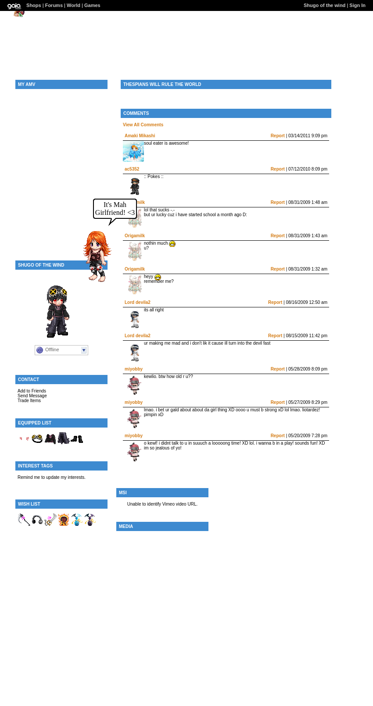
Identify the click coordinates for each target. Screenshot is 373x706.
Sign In (357, 5)
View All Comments (143, 124)
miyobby (134, 369)
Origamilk (135, 235)
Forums (54, 5)
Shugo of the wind (324, 5)
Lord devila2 (138, 302)
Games (92, 5)
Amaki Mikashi (140, 135)
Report (278, 135)
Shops (33, 5)
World (73, 5)
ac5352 (132, 169)
